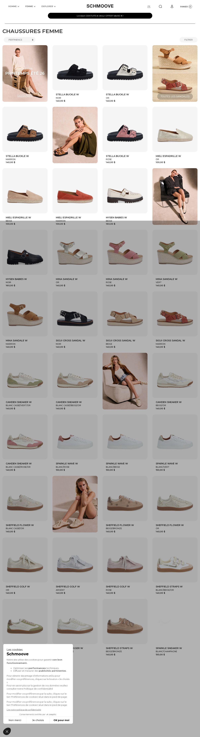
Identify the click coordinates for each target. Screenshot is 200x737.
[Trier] (19, 40)
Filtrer (188, 39)
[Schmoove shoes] (100, 6)
